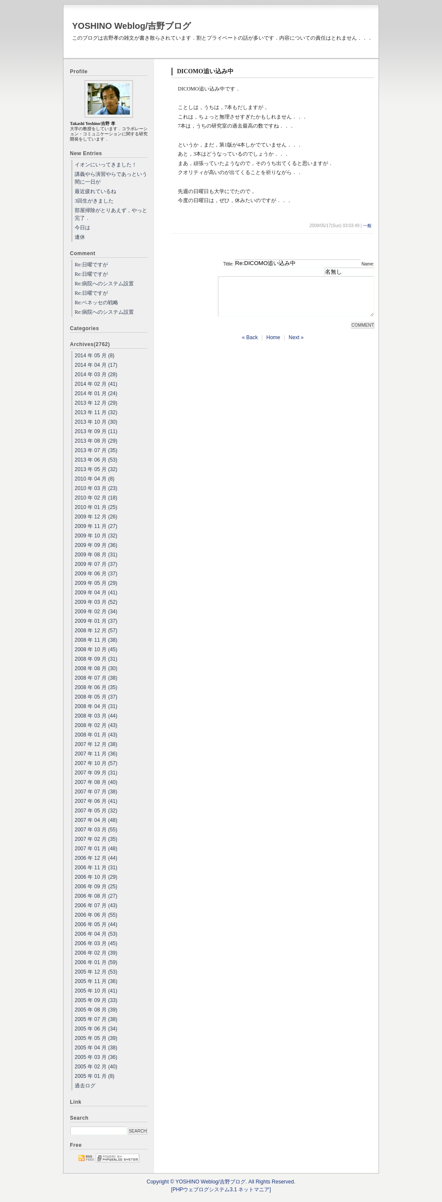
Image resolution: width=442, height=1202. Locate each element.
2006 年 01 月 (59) (96, 962)
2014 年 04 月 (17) (96, 365)
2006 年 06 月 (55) (96, 915)
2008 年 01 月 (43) (96, 735)
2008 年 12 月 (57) (96, 631)
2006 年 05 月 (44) (96, 924)
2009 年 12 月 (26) (96, 517)
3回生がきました (94, 201)
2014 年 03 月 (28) (96, 375)
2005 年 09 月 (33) (96, 1000)
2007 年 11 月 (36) (96, 754)
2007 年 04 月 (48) (96, 820)
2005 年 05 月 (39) (96, 1038)
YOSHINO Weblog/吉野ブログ (131, 26)
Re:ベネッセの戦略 (96, 303)
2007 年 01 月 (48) (96, 849)
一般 (367, 225)
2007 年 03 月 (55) (96, 830)
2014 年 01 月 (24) (96, 393)
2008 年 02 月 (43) (96, 725)
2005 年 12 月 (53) (96, 972)
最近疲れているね (95, 191)
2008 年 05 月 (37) (96, 697)
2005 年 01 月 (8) (94, 1076)
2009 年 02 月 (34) (96, 612)
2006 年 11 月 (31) (96, 868)
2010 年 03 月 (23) (96, 488)
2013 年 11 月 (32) (96, 412)
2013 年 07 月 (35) (96, 450)
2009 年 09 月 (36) (96, 545)
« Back (250, 345)
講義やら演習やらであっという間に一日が (111, 178)
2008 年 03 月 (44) (96, 716)
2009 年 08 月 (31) (96, 555)
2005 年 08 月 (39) (96, 1010)
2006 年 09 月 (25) (96, 887)
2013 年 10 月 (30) (96, 422)
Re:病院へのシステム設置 (104, 284)
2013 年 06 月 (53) (96, 460)
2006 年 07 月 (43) (96, 905)
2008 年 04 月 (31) (96, 706)
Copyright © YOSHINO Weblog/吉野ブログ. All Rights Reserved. (221, 1182)
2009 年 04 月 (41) (96, 593)
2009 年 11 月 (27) (96, 526)
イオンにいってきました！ (106, 165)
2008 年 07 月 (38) (96, 678)
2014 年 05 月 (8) (94, 356)
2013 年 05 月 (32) (96, 469)
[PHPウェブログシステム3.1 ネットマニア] (221, 1189)
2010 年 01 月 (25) (96, 507)
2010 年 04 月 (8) (94, 479)
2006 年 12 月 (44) (96, 858)
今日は (82, 228)
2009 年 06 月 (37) (96, 574)
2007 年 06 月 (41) (96, 801)
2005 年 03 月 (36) (96, 1057)
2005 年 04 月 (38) (96, 1048)
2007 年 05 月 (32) (96, 811)
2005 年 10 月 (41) (96, 991)
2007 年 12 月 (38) (96, 744)
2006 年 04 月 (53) (96, 934)
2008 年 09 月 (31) (96, 659)
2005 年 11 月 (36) (96, 981)
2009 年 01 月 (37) (96, 621)
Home (273, 345)
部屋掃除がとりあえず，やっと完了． (111, 214)
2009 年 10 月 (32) (96, 536)
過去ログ (85, 1086)
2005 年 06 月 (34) (96, 1029)
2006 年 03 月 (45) (96, 943)
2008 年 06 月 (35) (96, 687)
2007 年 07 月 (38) (96, 792)
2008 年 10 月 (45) (96, 649)
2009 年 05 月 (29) (96, 583)
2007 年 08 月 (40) (96, 782)
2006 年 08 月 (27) (96, 896)
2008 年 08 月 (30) (96, 668)
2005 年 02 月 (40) (96, 1067)
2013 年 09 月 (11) (96, 431)
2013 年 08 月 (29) (96, 441)
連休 (80, 237)
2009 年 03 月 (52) (96, 602)
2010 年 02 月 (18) (96, 498)
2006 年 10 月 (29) (96, 877)
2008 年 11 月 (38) (96, 640)
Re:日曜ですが (91, 265)
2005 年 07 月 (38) (96, 1019)
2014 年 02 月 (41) (96, 384)
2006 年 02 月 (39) (96, 953)
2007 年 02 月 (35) (96, 839)
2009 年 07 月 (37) (96, 564)
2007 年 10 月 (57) (96, 763)
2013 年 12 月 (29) (96, 403)
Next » (296, 345)
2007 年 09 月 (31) (96, 773)
